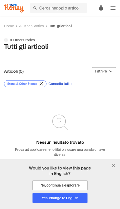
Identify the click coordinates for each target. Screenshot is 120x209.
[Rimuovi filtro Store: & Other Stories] (25, 83)
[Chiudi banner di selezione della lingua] (113, 165)
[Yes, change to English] (60, 198)
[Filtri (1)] (104, 71)
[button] (113, 8)
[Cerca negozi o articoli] (58, 8)
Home (9, 26)
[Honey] (14, 8)
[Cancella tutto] (60, 84)
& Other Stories (31, 26)
